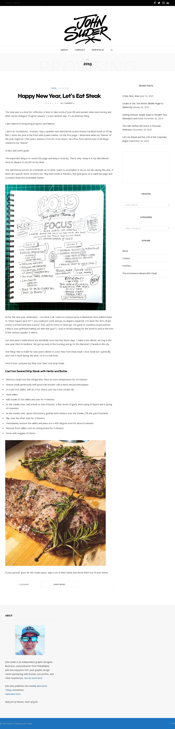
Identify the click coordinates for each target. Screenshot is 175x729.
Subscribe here (13, 693)
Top (172, 723)
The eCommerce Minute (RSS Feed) (139, 273)
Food (53, 88)
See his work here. (33, 677)
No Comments (67, 103)
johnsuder (24, 584)
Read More (59, 584)
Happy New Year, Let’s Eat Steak (59, 95)
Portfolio (98, 50)
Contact (80, 50)
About (64, 50)
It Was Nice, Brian (33, 3)
